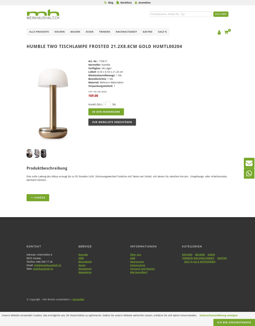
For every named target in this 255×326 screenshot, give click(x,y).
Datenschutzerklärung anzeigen (219, 315)
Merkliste (126, 2)
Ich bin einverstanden (234, 322)
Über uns (135, 254)
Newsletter (85, 272)
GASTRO (222, 258)
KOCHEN (187, 254)
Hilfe (81, 258)
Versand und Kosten (142, 268)
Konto (82, 265)
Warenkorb (85, 261)
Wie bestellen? (139, 272)
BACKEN (200, 254)
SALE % (188, 261)
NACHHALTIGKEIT (204, 258)
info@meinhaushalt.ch (47, 265)
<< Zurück (37, 197)
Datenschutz (137, 265)
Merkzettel (84, 268)
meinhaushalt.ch (43, 268)
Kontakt (83, 254)
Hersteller (78, 299)
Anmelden (144, 2)
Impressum (137, 261)
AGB (132, 258)
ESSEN (211, 254)
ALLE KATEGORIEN (204, 261)
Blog (110, 2)
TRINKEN (187, 258)
